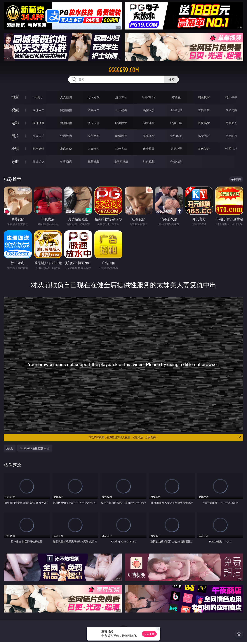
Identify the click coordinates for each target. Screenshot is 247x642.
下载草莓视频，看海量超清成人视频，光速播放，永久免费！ (165, 437)
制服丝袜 (149, 123)
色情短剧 (176, 162)
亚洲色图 (66, 136)
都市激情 (38, 149)
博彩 (15, 97)
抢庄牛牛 (231, 97)
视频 (15, 109)
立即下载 (149, 634)
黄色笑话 (204, 149)
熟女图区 (204, 136)
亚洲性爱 (38, 123)
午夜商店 (66, 162)
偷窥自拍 (38, 136)
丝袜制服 (176, 110)
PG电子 (38, 97)
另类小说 (176, 149)
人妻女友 (94, 149)
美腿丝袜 (149, 136)
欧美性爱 (121, 123)
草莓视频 (94, 162)
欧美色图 (94, 136)
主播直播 (204, 110)
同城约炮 (38, 162)
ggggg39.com (123, 70)
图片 (15, 135)
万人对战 (94, 97)
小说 (15, 148)
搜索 (171, 79)
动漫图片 (121, 136)
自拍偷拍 (66, 110)
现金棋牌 (204, 97)
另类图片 (231, 136)
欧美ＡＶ (94, 110)
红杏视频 (149, 162)
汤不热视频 (121, 162)
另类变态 (231, 123)
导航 (15, 161)
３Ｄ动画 (121, 110)
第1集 (9, 448)
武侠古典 (121, 149)
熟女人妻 (149, 110)
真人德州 (66, 97)
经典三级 (176, 123)
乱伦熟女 (204, 123)
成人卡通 (94, 123)
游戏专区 (121, 97)
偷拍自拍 (66, 123)
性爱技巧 (231, 149)
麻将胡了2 (148, 97)
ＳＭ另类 (231, 110)
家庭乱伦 (66, 149)
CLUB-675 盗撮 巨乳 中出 (34, 448)
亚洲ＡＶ (38, 110)
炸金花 (176, 97)
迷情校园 (149, 149)
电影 (15, 122)
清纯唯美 (176, 136)
